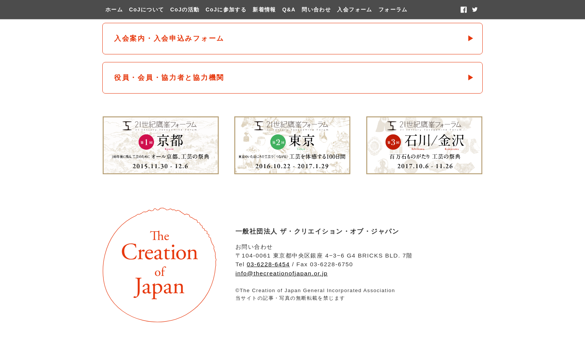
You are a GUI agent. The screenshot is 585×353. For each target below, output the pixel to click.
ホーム (114, 9)
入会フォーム (354, 9)
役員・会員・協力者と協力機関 (169, 77)
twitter (475, 9)
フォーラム (393, 9)
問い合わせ (316, 9)
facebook (464, 9)
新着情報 (264, 9)
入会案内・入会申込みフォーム (169, 38)
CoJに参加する (226, 9)
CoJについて (146, 9)
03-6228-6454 (268, 264)
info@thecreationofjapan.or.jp (281, 273)
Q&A (289, 9)
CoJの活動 (185, 9)
